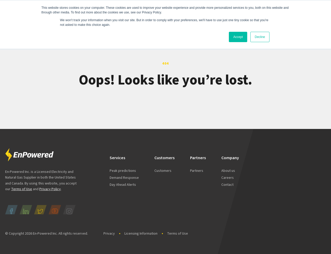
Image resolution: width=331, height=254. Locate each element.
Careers (227, 177)
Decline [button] (260, 37)
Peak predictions (123, 170)
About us (228, 170)
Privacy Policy (50, 189)
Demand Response (124, 177)
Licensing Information (140, 233)
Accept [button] (238, 37)
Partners (196, 170)
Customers (162, 170)
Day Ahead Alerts (123, 184)
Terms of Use (21, 189)
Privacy (109, 233)
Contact (227, 184)
